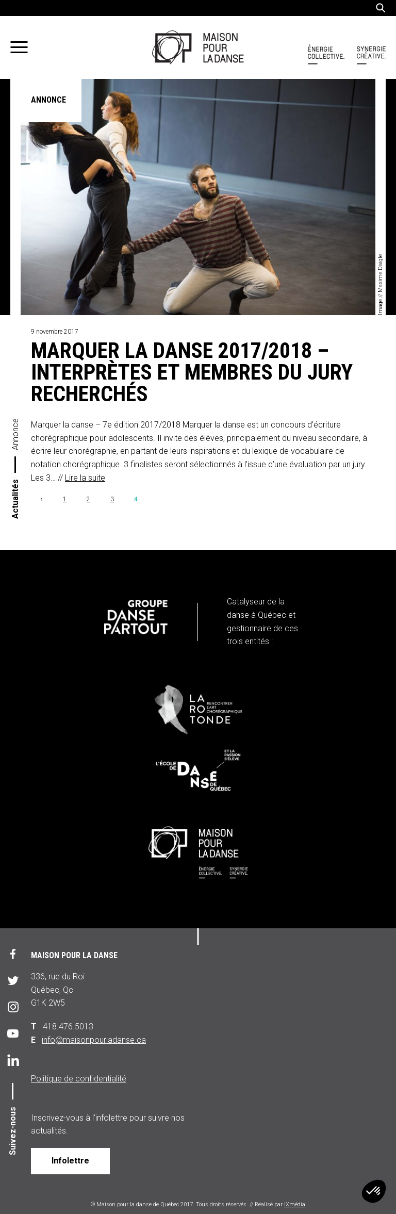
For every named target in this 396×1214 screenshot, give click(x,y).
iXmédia (294, 1204)
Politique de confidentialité (78, 1079)
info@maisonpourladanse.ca (94, 1040)
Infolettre (70, 1161)
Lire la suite (85, 478)
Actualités (15, 499)
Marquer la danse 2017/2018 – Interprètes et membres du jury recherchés (192, 372)
